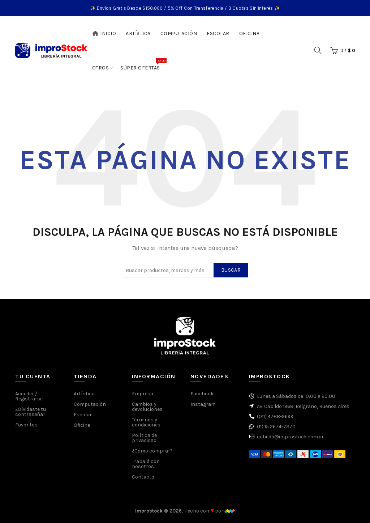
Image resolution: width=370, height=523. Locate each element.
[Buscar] (318, 50)
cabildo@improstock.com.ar (290, 437)
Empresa (142, 394)
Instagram (203, 404)
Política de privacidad (144, 437)
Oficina (249, 33)
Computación (178, 33)
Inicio (104, 33)
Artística (138, 33)
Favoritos (26, 425)
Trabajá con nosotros (146, 463)
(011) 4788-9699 (275, 416)
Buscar (231, 270)
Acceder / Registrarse (29, 396)
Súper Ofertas (142, 64)
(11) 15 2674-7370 (276, 427)
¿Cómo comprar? (152, 451)
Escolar (218, 33)
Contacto (143, 477)
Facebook (202, 394)
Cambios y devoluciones (147, 406)
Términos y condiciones (146, 422)
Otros (100, 68)
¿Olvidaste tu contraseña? (30, 411)
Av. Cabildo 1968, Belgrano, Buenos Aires (303, 406)
